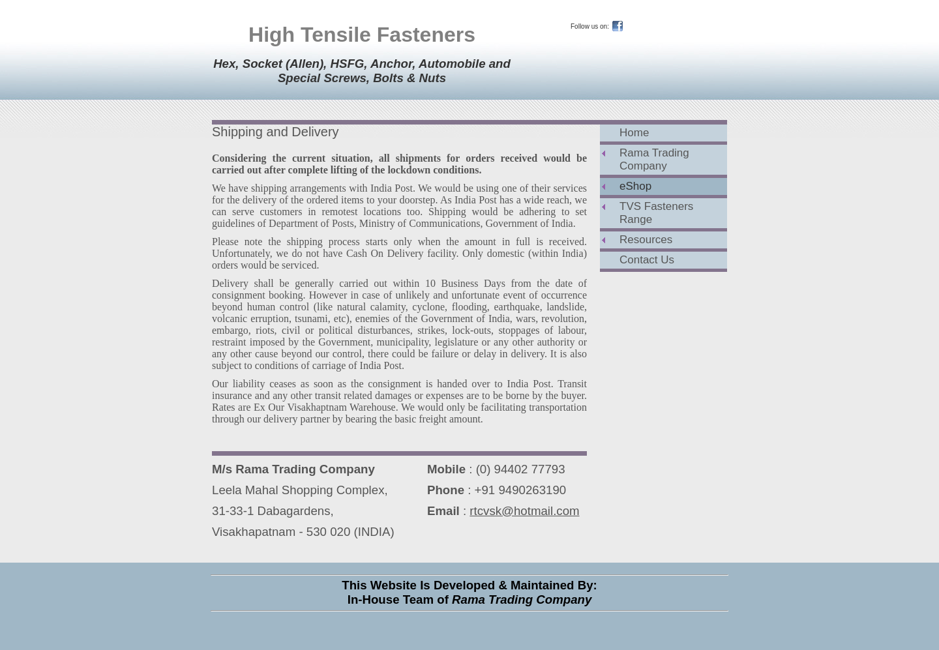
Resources (645, 239)
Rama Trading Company (654, 159)
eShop (635, 186)
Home (634, 132)
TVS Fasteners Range (656, 213)
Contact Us (646, 260)
